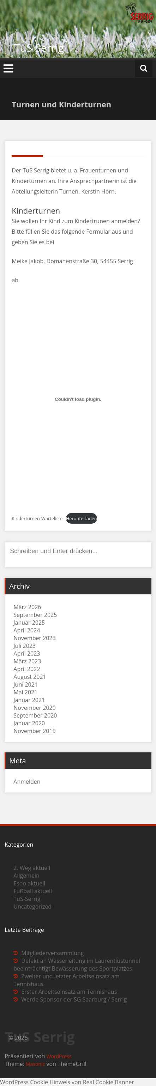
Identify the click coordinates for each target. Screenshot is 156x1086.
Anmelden (26, 781)
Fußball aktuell (32, 891)
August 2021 (29, 677)
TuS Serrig (39, 47)
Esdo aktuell (29, 883)
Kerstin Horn (97, 191)
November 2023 (34, 638)
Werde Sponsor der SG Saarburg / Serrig (74, 999)
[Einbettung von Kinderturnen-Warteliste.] (78, 399)
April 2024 (26, 630)
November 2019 (34, 731)
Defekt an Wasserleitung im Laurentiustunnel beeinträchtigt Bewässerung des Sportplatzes (76, 964)
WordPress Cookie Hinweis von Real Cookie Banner (67, 1082)
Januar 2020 (29, 723)
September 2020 (35, 715)
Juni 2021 (25, 684)
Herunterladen (81, 518)
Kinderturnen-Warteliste (37, 518)
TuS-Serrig (26, 899)
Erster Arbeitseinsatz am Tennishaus (69, 992)
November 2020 (34, 708)
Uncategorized (32, 906)
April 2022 (26, 669)
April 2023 (26, 653)
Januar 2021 (29, 700)
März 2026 (27, 607)
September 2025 (35, 615)
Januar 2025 (29, 622)
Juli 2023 (24, 646)
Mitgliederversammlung (52, 953)
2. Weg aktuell (31, 868)
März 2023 (27, 661)
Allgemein (26, 875)
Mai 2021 (25, 692)
